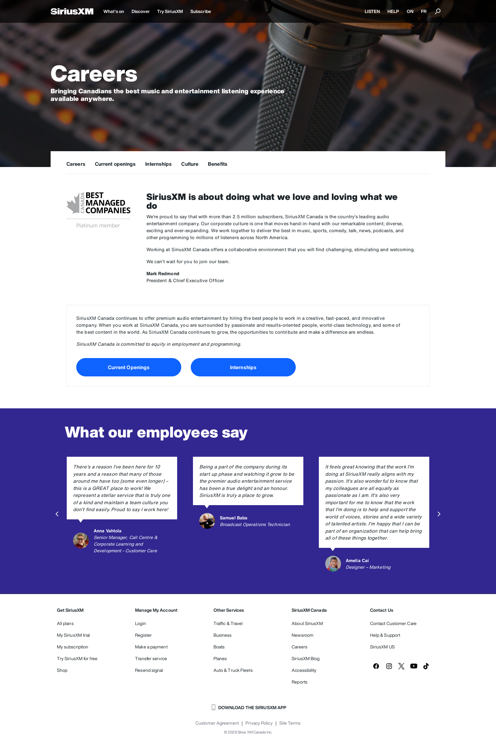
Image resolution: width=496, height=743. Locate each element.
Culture (189, 164)
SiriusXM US (382, 646)
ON (410, 11)
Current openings (115, 164)
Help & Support (385, 635)
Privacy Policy (258, 723)
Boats (219, 646)
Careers (75, 164)
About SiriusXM (307, 623)
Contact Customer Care (393, 623)
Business (223, 635)
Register (143, 635)
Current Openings (129, 367)
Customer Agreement (217, 723)
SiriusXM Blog (305, 658)
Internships (158, 164)
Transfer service (151, 658)
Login (140, 623)
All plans (65, 623)
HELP (393, 11)
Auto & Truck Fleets (233, 670)
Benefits (217, 164)
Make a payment (151, 646)
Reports (299, 681)
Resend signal (149, 670)
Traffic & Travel (228, 623)
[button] (57, 514)
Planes (220, 658)
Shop (62, 670)
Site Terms (290, 723)
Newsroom (302, 635)
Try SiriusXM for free (77, 658)
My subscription (73, 646)
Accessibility (304, 670)
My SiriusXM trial (73, 635)
